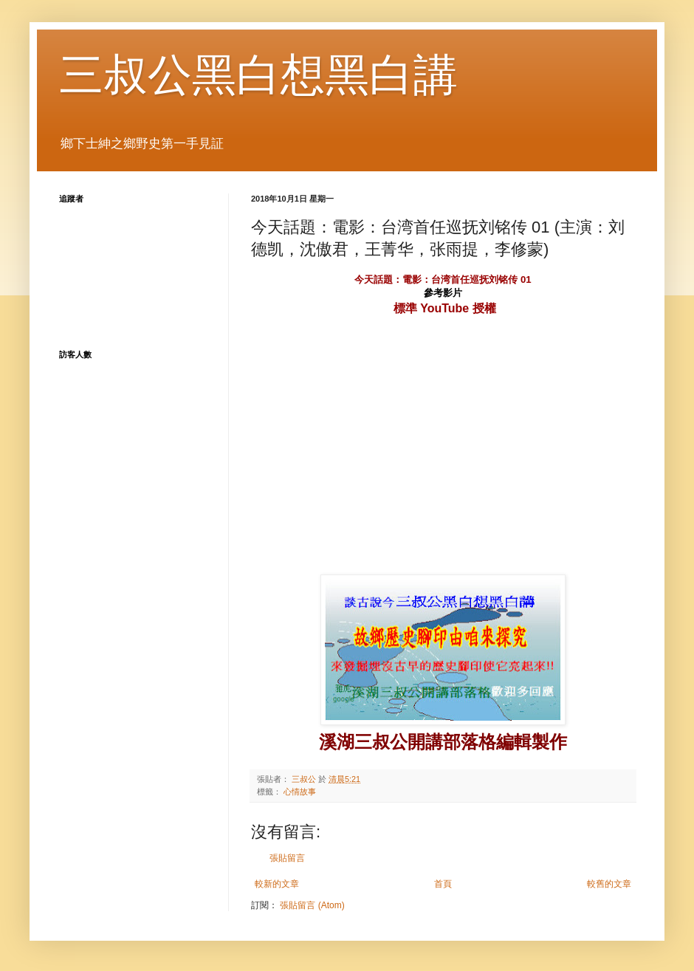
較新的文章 (277, 884)
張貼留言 (287, 858)
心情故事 (300, 791)
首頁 (443, 884)
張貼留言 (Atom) (312, 905)
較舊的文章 (609, 884)
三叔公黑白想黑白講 (258, 75)
